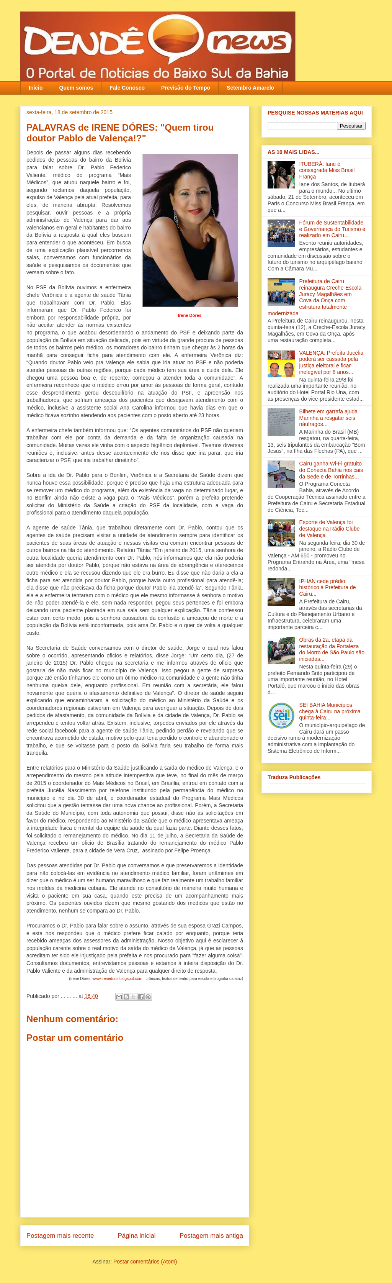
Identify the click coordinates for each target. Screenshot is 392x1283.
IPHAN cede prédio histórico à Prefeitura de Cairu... (327, 587)
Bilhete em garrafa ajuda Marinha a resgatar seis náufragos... (328, 418)
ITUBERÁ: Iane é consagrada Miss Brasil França (327, 170)
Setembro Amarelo (250, 88)
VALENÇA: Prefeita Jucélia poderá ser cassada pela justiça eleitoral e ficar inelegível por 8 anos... (331, 362)
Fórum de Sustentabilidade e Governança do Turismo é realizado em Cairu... (332, 229)
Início (36, 88)
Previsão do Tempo (185, 88)
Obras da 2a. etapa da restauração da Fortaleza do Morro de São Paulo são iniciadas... (331, 649)
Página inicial (137, 1235)
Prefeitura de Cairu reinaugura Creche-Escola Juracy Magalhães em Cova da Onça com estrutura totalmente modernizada (314, 297)
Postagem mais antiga (211, 1235)
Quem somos (76, 88)
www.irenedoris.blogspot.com (117, 979)
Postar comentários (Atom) (145, 1261)
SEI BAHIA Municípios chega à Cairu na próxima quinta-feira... (330, 711)
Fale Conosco (127, 88)
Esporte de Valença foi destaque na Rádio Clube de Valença (329, 528)
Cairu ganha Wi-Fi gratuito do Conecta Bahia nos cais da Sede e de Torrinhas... (331, 470)
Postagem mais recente (60, 1235)
